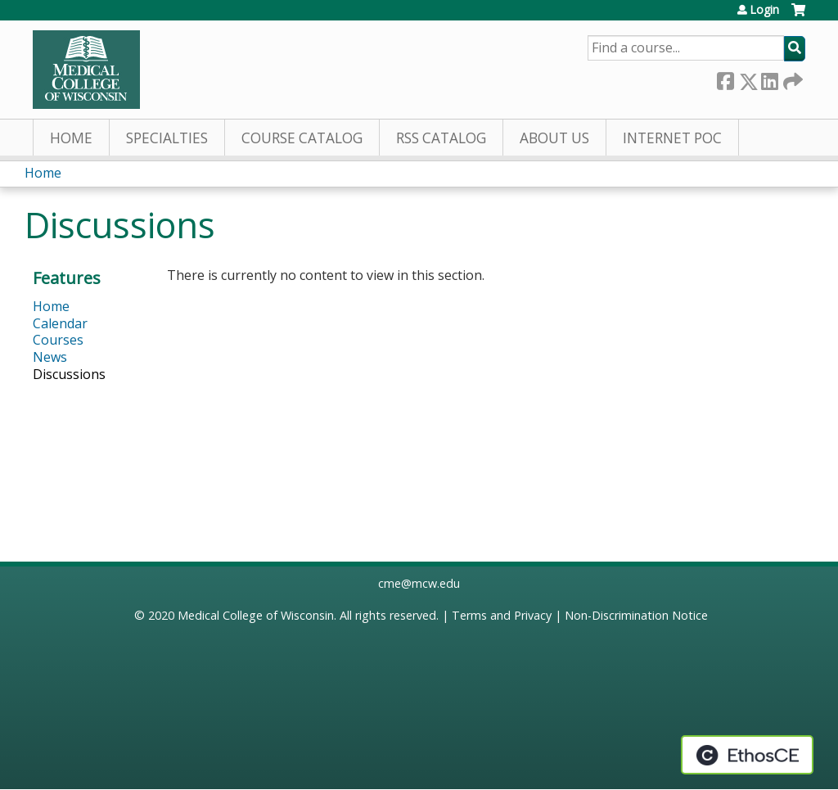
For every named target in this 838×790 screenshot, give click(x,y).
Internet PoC (672, 138)
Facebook (725, 78)
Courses (58, 340)
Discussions (69, 374)
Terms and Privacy (502, 615)
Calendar (60, 323)
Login (764, 10)
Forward (791, 78)
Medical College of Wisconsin (256, 615)
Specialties (167, 138)
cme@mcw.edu (419, 583)
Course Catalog (302, 138)
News (50, 357)
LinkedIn (769, 78)
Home (71, 138)
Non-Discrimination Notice (636, 615)
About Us (554, 138)
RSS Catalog (441, 138)
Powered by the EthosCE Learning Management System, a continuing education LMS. (747, 754)
